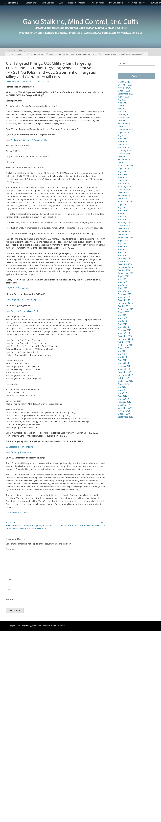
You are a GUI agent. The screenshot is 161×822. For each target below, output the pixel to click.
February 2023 (124, 186)
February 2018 (124, 366)
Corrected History (136, 2)
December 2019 (125, 300)
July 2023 (122, 171)
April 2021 (122, 252)
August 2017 (123, 384)
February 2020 (124, 294)
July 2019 (122, 315)
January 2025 (124, 117)
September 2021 (125, 237)
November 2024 (125, 123)
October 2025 (124, 90)
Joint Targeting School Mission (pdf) (22, 311)
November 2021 (125, 231)
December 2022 (125, 192)
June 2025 (122, 102)
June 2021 (122, 246)
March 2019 (123, 327)
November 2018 (125, 339)
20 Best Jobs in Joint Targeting (19, 446)
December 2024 (125, 120)
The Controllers (116, 2)
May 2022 (122, 213)
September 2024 (125, 129)
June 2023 (122, 174)
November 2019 (125, 303)
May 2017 (122, 393)
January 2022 (124, 225)
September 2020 (125, 273)
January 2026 (124, 81)
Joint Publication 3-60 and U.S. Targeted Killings (27, 140)
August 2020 (123, 276)
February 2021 (124, 258)
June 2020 (122, 282)
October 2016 (124, 413)
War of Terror (98, 2)
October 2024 (124, 126)
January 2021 (124, 261)
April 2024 (122, 144)
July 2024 (122, 135)
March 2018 (123, 363)
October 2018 (124, 342)
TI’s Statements (30, 2)
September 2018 (125, 345)
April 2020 (122, 288)
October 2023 (124, 162)
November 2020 (125, 267)
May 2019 (122, 321)
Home (9, 50)
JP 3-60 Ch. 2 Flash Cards (17, 288)
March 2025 (123, 111)
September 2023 (125, 165)
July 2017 (122, 387)
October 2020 (124, 270)
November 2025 (125, 87)
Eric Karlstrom (28, 81)
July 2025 (122, 99)
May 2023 (122, 177)
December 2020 (125, 264)
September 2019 (125, 309)
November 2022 (125, 195)
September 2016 (125, 416)
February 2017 (124, 402)
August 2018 (123, 348)
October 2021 (124, 234)
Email (9, 589)
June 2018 (122, 354)
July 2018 (122, 351)
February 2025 (124, 114)
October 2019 (124, 306)
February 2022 (124, 222)
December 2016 (125, 408)
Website (9, 599)
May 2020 (122, 285)
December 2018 (125, 336)
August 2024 (123, 132)
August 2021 (123, 240)
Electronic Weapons (77, 2)
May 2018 (122, 357)
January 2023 (124, 189)
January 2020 (124, 297)
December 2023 (125, 156)
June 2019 (122, 318)
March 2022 (123, 219)
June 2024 (122, 138)
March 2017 (123, 399)
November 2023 (125, 159)
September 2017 (125, 381)
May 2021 (122, 249)
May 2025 (122, 105)
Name (9, 579)
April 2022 (122, 216)
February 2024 (124, 150)
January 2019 (124, 333)
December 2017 (125, 372)
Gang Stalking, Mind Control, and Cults (35, 626)
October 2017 (124, 378)
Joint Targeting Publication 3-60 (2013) (23, 299)
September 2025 (125, 93)
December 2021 (125, 228)
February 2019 (124, 330)
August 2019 (123, 312)
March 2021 (123, 255)
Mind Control (48, 2)
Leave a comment (42, 81)
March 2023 (123, 183)
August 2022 (123, 204)
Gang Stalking (11, 2)
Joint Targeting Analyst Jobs (18, 452)
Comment (11, 549)
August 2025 (123, 96)
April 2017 (122, 396)
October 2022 (124, 198)
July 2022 (122, 207)
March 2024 (123, 147)
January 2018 (124, 369)
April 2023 (122, 180)
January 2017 (124, 405)
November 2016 (125, 411)
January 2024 (124, 153)
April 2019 (122, 324)
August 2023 (123, 168)
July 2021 (122, 243)
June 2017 (122, 390)
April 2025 (122, 108)
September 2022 (125, 201)
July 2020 (122, 279)
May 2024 (122, 141)
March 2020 (123, 291)
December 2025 (125, 84)
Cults (61, 2)
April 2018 (122, 360)
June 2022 (122, 210)
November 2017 (125, 375)
